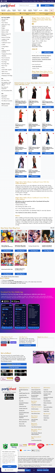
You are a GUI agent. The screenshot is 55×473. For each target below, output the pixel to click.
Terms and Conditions (48, 407)
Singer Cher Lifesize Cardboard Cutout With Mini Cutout (47, 125)
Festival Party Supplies (36, 59)
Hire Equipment (9, 10)
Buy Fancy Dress (19, 10)
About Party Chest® (48, 391)
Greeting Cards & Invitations (6, 51)
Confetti (3, 44)
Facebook (35, 75)
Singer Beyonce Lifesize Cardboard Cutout (20, 125)
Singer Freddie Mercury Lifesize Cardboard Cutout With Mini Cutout (47, 148)
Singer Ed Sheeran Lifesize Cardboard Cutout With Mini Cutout (34, 148)
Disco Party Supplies (45, 57)
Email (35, 78)
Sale (51, 10)
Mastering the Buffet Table (7, 269)
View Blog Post (7, 250)
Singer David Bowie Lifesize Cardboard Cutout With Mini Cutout (20, 148)
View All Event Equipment (36, 426)
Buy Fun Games (25, 10)
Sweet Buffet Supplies (7, 69)
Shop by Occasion (46, 10)
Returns (45, 405)
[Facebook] (1, 1)
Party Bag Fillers (5, 63)
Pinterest (45, 75)
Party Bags (4, 61)
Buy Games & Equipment (5, 87)
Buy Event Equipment (30, 10)
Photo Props (4, 65)
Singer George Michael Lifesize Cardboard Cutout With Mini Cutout (20, 171)
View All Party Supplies (5, 20)
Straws (3, 67)
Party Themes (5, 22)
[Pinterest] (6, 1)
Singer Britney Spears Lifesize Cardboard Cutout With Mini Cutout (34, 125)
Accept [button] (9, 466)
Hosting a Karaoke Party (34, 246)
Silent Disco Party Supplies (37, 61)
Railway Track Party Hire (24, 419)
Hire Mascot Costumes (7, 100)
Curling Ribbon (5, 46)
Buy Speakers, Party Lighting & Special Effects (6, 84)
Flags (3, 48)
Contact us (17, 472)
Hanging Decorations (6, 54)
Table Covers (5, 71)
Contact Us (46, 389)
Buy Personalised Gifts (7, 90)
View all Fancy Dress (35, 413)
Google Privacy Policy (6, 461)
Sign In (52, 1)
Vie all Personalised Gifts (36, 440)
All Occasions (5, 105)
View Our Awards (14, 367)
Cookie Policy (46, 411)
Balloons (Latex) (5, 30)
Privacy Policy (46, 409)
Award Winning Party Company (8, 13)
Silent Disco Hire (22, 425)
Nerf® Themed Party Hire (24, 393)
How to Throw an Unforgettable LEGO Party (7, 246)
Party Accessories (6, 57)
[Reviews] (43, 1)
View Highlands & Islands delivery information (26, 212)
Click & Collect (35, 46)
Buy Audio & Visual (35, 10)
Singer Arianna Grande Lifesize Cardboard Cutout (47, 102)
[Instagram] (4, 1)
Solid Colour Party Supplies (6, 25)
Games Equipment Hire (35, 389)
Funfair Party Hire (22, 406)
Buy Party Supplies (14, 10)
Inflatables (4, 55)
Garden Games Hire (23, 408)
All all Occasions (34, 408)
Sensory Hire (21, 423)
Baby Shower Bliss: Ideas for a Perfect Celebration (20, 246)
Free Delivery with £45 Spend (27, 14)
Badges (3, 28)
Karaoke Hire (21, 410)
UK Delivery (34, 45)
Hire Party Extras (5, 98)
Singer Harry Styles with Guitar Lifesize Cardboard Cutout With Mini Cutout (20, 102)
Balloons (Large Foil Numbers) (6, 34)
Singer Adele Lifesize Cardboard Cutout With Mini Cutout (34, 102)
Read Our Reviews (14, 364)
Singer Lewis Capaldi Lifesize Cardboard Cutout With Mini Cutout (34, 171)
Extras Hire (46, 470)
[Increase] (39, 52)
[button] (9, 469)
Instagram (13, 342)
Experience (39, 470)
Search (27, 470)
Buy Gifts (40, 10)
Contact (48, 1)
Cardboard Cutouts (6, 42)
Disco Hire (21, 400)
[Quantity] (36, 52)
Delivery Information (48, 402)
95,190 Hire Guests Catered (46, 14)
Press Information (47, 400)
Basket (49, 5)
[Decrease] (33, 52)
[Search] (38, 5)
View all (52, 227)
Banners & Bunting (6, 37)
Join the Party (27, 345)
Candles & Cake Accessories (5, 40)
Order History (46, 417)
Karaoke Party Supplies (46, 59)
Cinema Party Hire (22, 395)
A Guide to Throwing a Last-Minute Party (20, 269)
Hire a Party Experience (3, 10)
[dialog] (9, 461)
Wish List (45, 419)
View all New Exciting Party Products (10, 276)
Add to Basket (47, 52)
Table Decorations (6, 73)
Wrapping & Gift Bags (7, 75)
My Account (46, 415)
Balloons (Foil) (5, 32)
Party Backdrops (5, 59)
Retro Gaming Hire (23, 421)
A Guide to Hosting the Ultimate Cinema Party (47, 246)
